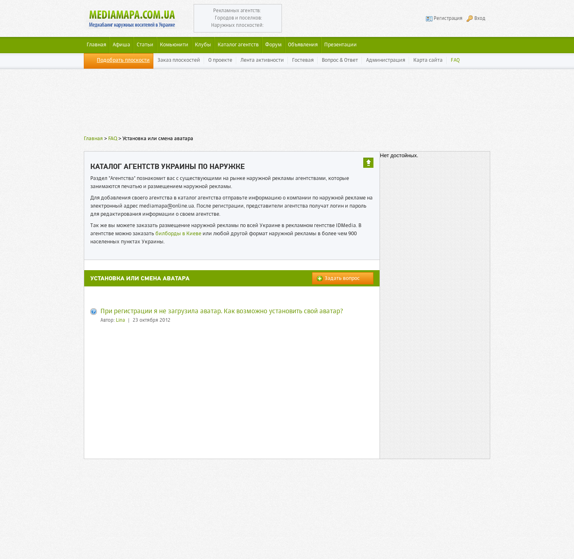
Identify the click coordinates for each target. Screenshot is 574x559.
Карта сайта (428, 60)
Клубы (203, 45)
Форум (273, 45)
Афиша (121, 45)
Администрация (385, 60)
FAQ (455, 60)
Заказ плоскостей (178, 60)
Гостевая (303, 60)
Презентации (340, 45)
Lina (120, 320)
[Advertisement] (287, 103)
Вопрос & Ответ (340, 60)
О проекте (220, 60)
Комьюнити (174, 45)
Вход (479, 18)
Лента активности (262, 60)
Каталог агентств (238, 45)
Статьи (145, 45)
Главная (93, 139)
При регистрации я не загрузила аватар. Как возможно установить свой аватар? (221, 311)
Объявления (303, 45)
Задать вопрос (342, 278)
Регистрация (448, 18)
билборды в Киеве (178, 233)
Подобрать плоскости (123, 60)
